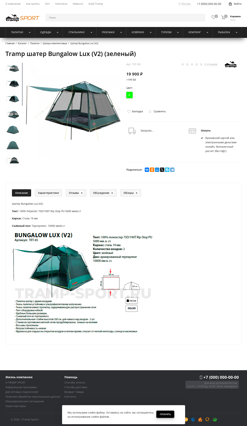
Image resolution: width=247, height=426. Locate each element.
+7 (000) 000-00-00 (221, 377)
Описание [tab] (21, 193)
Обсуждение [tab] (103, 193)
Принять (165, 414)
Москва (186, 3)
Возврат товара (74, 392)
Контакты (70, 396)
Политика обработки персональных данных (32, 396)
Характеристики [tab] (48, 193)
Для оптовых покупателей (21, 392)
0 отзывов (211, 64)
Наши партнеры (15, 406)
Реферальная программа (21, 387)
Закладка (134, 111)
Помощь (70, 377)
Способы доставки (75, 387)
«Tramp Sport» (30, 419)
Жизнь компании (19, 377)
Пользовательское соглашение (24, 401)
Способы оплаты (74, 382)
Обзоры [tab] (131, 193)
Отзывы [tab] (76, 193)
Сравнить (156, 111)
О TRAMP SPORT (15, 382)
